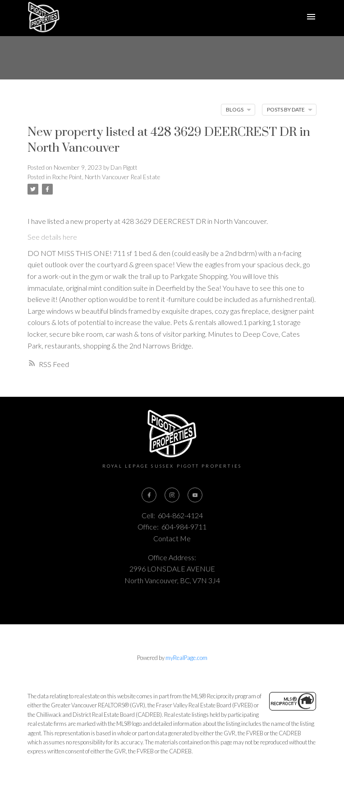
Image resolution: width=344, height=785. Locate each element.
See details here (52, 236)
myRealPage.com (186, 657)
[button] (149, 495)
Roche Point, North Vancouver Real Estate (106, 177)
